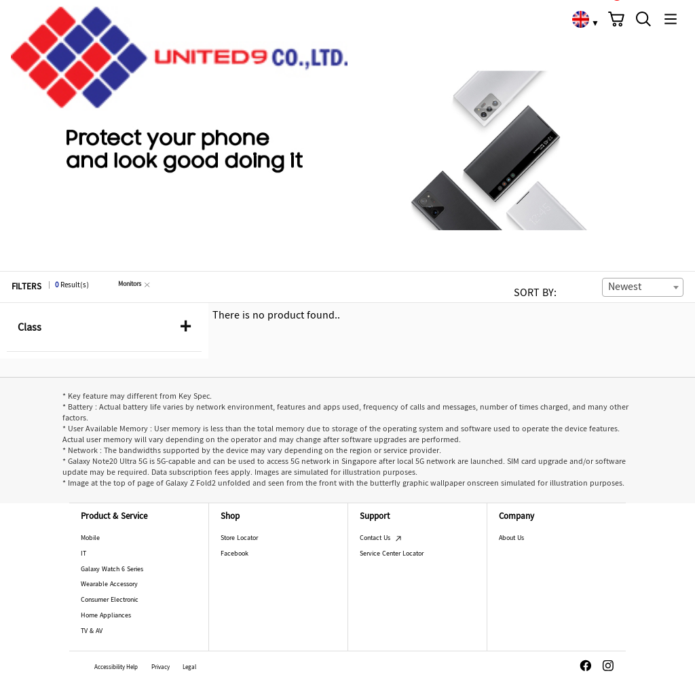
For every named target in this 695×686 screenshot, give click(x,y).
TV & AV (91, 631)
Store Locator (239, 538)
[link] (580, 19)
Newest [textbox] (624, 287)
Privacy (160, 668)
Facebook (234, 554)
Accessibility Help (116, 668)
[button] (616, 19)
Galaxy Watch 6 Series (112, 569)
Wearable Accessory (109, 584)
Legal (189, 668)
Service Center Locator (392, 554)
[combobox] (642, 287)
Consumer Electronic (109, 600)
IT (83, 554)
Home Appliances (106, 615)
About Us (511, 538)
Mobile (90, 538)
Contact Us (381, 538)
